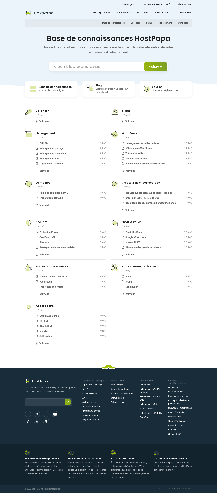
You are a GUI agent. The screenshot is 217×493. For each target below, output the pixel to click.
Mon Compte (117, 385)
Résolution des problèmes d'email (143, 247)
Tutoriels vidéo (117, 402)
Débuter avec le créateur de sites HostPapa (148, 192)
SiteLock (44, 242)
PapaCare (144, 417)
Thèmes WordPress (136, 153)
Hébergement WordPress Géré (142, 143)
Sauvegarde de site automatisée (57, 247)
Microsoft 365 (132, 242)
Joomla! (129, 276)
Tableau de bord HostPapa (53, 276)
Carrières (86, 389)
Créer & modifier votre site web (142, 198)
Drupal (128, 281)
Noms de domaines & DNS (53, 192)
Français (129, 4)
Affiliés (85, 398)
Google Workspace (135, 237)
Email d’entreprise (176, 412)
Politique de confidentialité (179, 489)
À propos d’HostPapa (92, 385)
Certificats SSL (47, 237)
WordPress (183, 23)
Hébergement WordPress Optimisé (151, 390)
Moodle (43, 331)
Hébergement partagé (51, 148)
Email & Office (132, 222)
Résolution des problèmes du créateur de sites (150, 202)
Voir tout (44, 121)
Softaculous (45, 336)
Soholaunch (131, 286)
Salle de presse (89, 402)
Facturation (45, 281)
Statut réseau (117, 398)
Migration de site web (51, 163)
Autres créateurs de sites (139, 266)
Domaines (43, 182)
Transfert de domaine (51, 198)
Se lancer (135, 23)
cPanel (149, 23)
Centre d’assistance (120, 389)
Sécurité (41, 222)
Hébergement (165, 23)
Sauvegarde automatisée (180, 408)
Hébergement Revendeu (151, 413)
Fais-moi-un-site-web (178, 396)
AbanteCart (45, 326)
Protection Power (48, 232)
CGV (161, 489)
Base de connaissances (113, 23)
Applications (45, 306)
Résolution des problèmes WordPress (145, 163)
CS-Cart (43, 321)
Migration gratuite (90, 419)
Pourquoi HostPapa (91, 406)
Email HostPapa (134, 232)
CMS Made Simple (49, 316)
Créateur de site (175, 391)
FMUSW (43, 143)
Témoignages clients (91, 415)
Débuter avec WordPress (138, 148)
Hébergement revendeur (52, 153)
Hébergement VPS (49, 158)
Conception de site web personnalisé (179, 402)
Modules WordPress (136, 158)
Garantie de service (91, 411)
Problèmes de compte (51, 286)
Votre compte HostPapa (53, 266)
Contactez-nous (89, 393)
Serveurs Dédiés (147, 408)
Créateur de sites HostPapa (141, 182)
